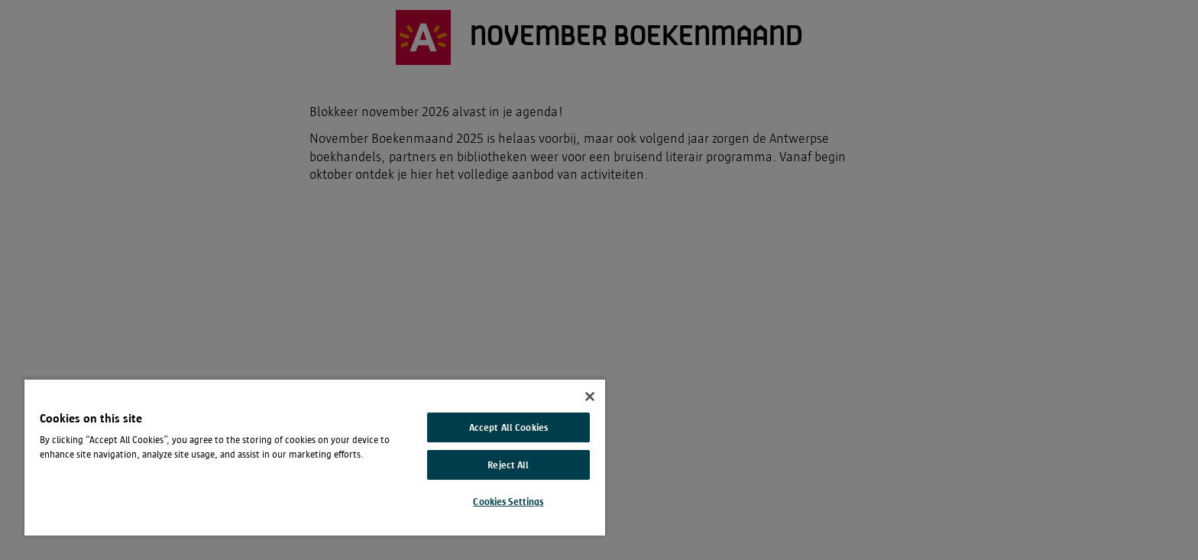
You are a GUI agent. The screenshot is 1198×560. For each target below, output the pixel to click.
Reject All (508, 465)
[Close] (589, 396)
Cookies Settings (508, 501)
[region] (314, 457)
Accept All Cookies (508, 427)
